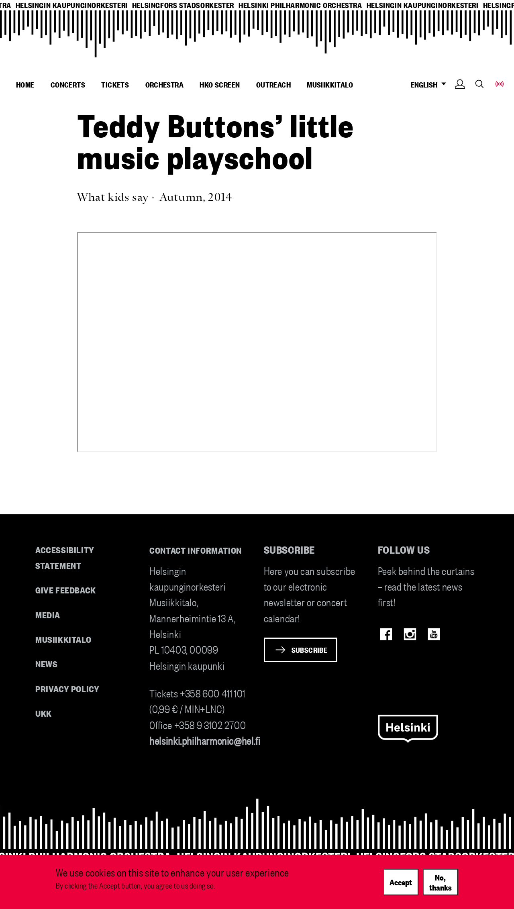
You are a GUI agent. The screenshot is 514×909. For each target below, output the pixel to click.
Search (479, 83)
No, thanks (440, 882)
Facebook (386, 634)
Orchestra (164, 84)
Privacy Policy (67, 688)
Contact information (195, 550)
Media (47, 614)
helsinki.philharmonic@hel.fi (204, 740)
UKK (43, 713)
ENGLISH (431, 84)
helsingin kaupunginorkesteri (72, 5)
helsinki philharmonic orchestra (300, 5)
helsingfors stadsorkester (183, 5)
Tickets (115, 84)
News (46, 663)
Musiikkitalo (330, 84)
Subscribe (310, 649)
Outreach (273, 84)
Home (25, 84)
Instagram (410, 634)
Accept (401, 881)
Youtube (434, 634)
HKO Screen (220, 84)
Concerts (68, 84)
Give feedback (65, 589)
